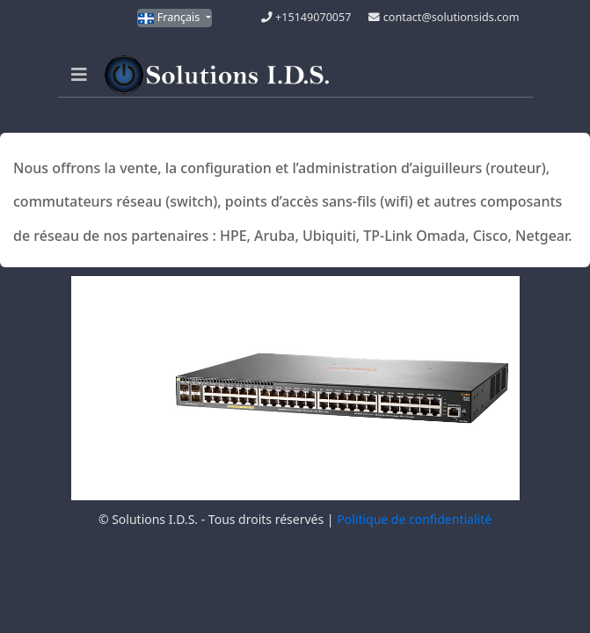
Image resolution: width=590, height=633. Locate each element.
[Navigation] (79, 75)
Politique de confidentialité (414, 519)
